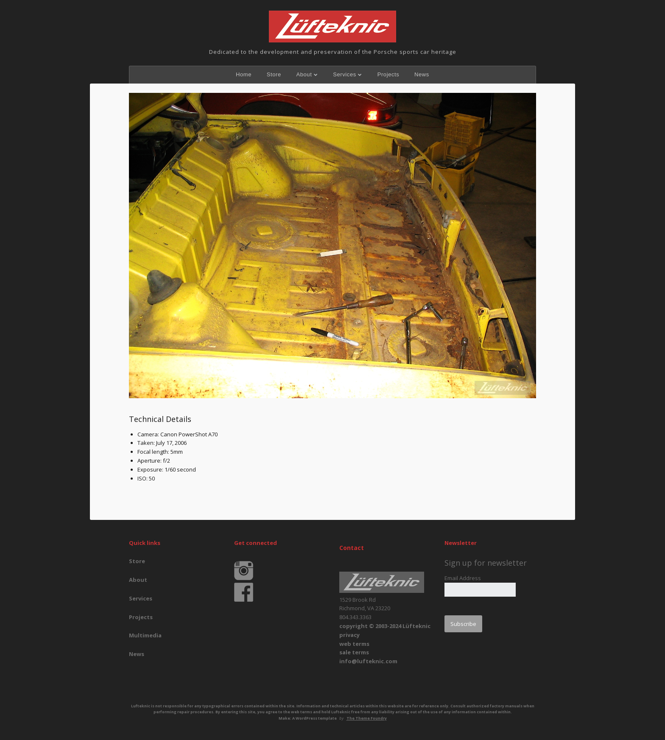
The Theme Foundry (366, 718)
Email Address (462, 578)
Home (243, 74)
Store (274, 74)
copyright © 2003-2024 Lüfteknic (384, 626)
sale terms (354, 652)
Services (344, 74)
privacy (349, 635)
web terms (354, 644)
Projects (388, 74)
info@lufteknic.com (368, 661)
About (304, 74)
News (421, 74)
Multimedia (145, 635)
